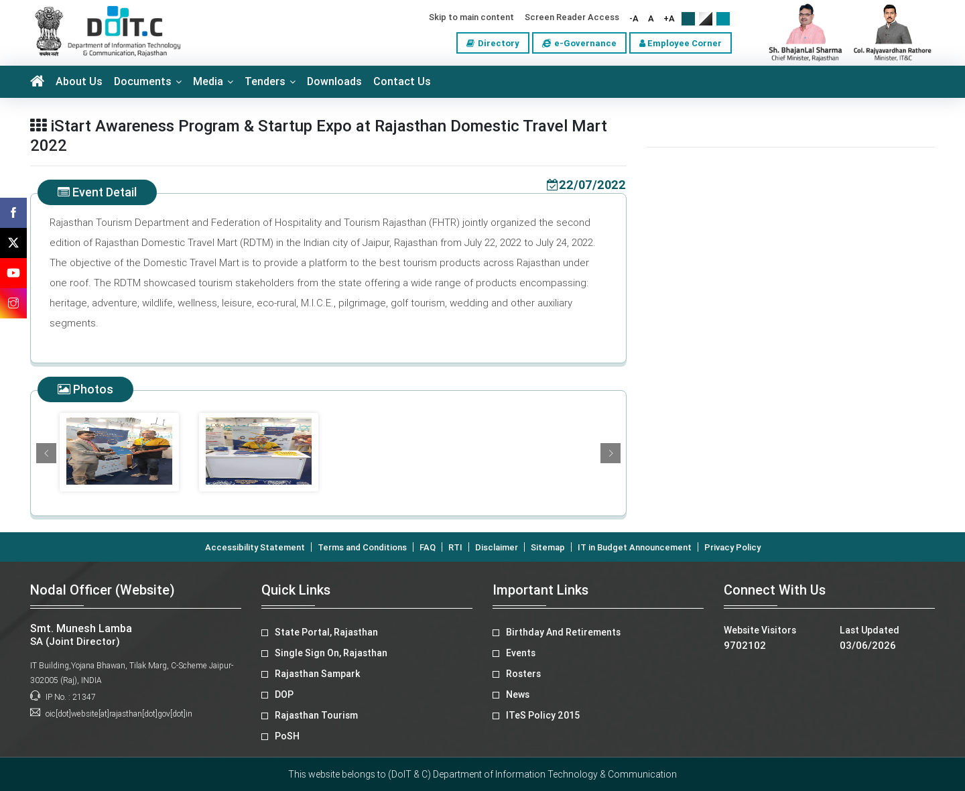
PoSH (287, 736)
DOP (284, 694)
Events (520, 653)
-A (634, 18)
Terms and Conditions (362, 547)
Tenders (265, 81)
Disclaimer (496, 547)
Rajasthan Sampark (317, 673)
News (517, 694)
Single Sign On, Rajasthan (331, 653)
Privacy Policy (732, 547)
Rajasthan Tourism (316, 715)
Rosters (523, 673)
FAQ (428, 547)
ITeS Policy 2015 (543, 715)
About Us (79, 81)
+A (669, 18)
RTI (455, 547)
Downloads (334, 81)
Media (208, 81)
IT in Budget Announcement (635, 547)
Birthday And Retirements (563, 632)
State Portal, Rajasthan (326, 632)
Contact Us (402, 81)
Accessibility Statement (255, 547)
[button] (46, 453)
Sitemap (548, 547)
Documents (143, 81)
